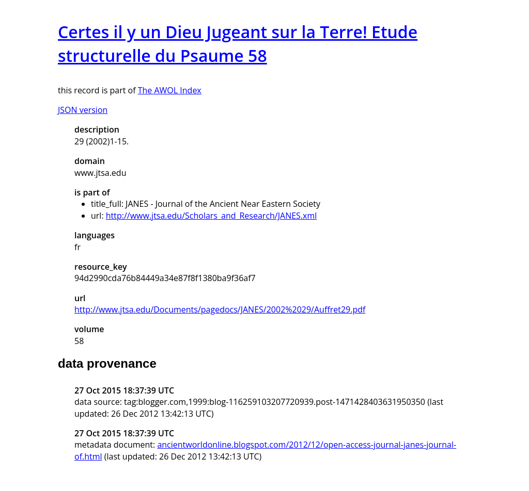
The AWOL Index (169, 90)
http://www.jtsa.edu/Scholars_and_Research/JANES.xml (211, 215)
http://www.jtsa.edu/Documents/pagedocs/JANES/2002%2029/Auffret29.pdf (219, 309)
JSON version (82, 110)
